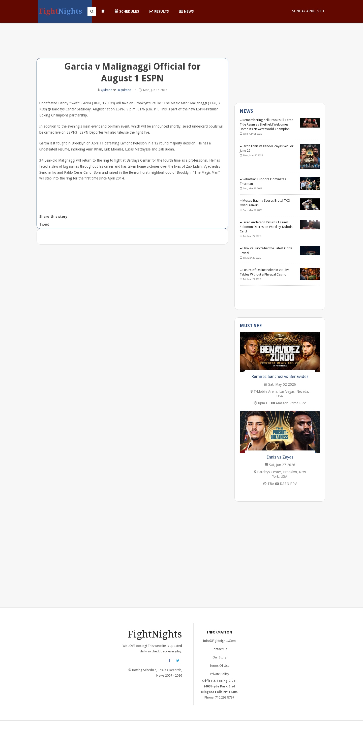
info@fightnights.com (219, 641)
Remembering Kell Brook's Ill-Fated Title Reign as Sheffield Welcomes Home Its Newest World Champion (266, 124)
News (186, 11)
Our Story (219, 657)
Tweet (43, 224)
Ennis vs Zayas (279, 457)
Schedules (127, 11)
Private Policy (219, 674)
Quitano (107, 90)
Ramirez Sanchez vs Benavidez (280, 376)
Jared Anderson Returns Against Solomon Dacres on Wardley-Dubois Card (266, 226)
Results (159, 11)
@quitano (124, 90)
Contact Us (219, 649)
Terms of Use (219, 666)
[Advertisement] (132, 44)
